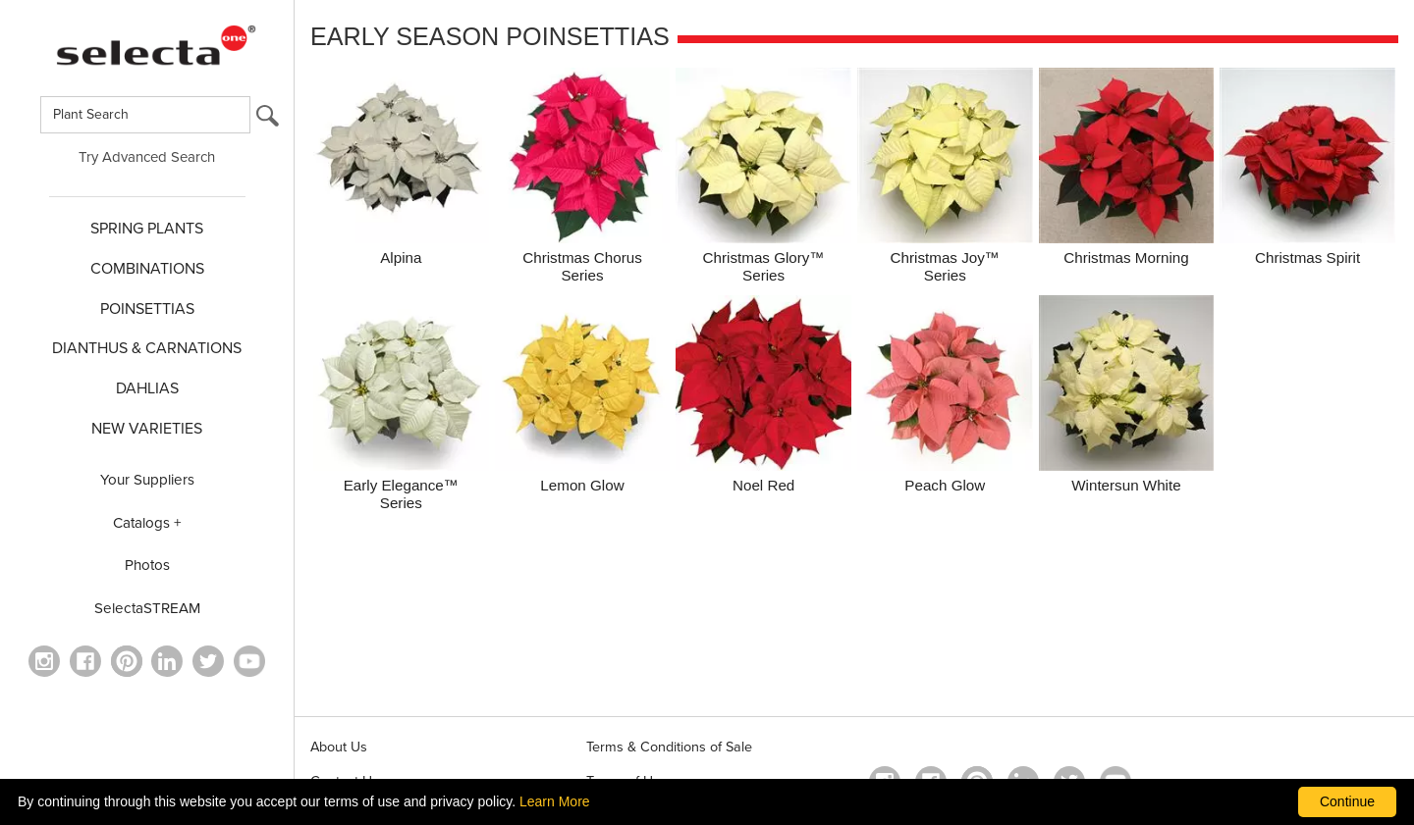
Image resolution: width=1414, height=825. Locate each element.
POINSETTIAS (147, 309)
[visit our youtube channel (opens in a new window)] (249, 661)
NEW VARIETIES (146, 428)
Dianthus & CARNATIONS (147, 348)
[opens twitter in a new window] (208, 661)
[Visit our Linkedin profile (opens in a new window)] (167, 661)
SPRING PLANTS (146, 228)
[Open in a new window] (126, 661)
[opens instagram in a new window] (44, 661)
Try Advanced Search (147, 157)
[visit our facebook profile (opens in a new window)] (85, 661)
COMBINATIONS (147, 269)
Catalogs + (147, 523)
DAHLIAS (147, 388)
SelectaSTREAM (147, 608)
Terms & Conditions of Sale (669, 747)
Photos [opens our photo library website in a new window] (147, 565)
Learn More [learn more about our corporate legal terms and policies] (554, 801)
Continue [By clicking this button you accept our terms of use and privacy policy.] (1347, 801)
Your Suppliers (147, 480)
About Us (338, 747)
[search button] (267, 120)
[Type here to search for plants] (145, 114)
